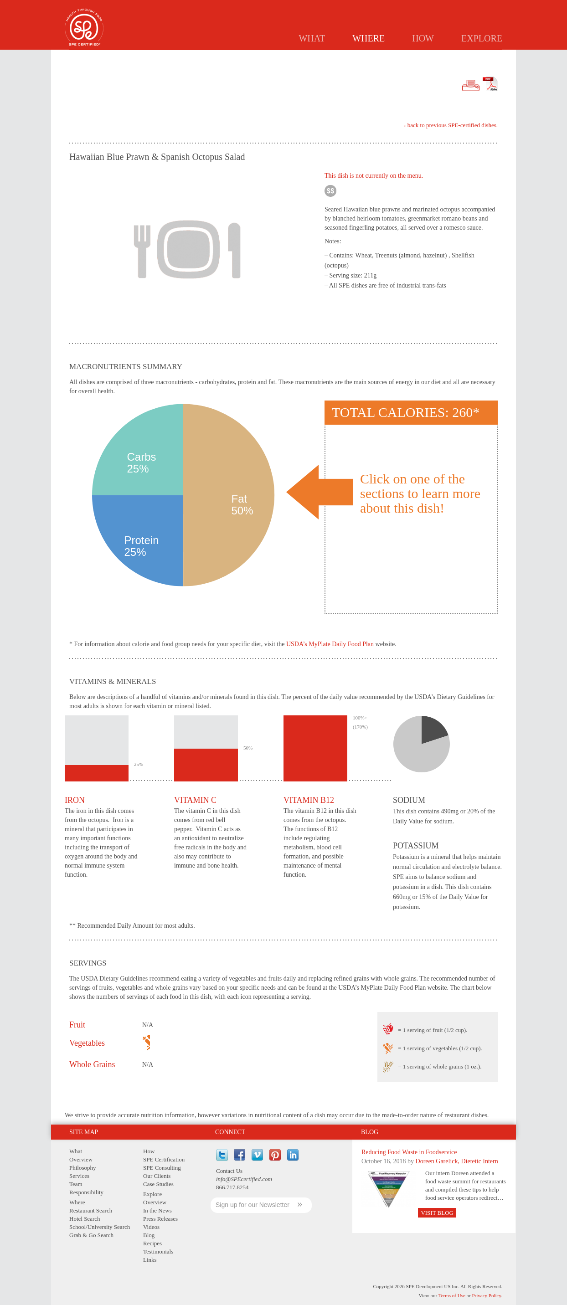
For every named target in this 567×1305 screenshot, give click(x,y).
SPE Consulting (162, 1167)
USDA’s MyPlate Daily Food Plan (330, 644)
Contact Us (229, 1170)
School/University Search (99, 1226)
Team (75, 1184)
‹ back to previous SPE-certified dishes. (451, 125)
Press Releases (160, 1218)
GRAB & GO (443, 57)
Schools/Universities (380, 57)
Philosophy (82, 1167)
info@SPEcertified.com (244, 1179)
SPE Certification (164, 1159)
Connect (230, 1132)
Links (150, 1259)
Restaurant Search (90, 1210)
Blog (369, 1132)
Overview (81, 1159)
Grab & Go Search (91, 1235)
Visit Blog (437, 1212)
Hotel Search (84, 1218)
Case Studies (158, 1184)
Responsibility (86, 1192)
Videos (151, 1226)
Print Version (470, 86)
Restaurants (278, 57)
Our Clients (156, 1175)
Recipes (152, 1243)
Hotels (323, 57)
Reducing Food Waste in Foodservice (409, 1152)
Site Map (83, 1132)
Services (79, 1175)
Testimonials (158, 1251)
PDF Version (490, 84)
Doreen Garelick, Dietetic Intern (457, 1161)
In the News (157, 1210)
